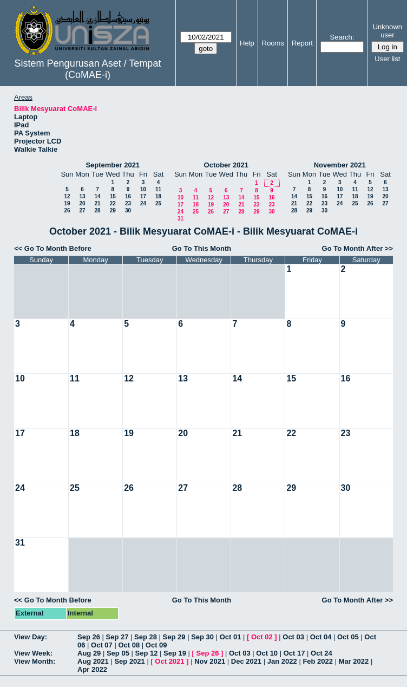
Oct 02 (262, 637)
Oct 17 (294, 653)
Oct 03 (293, 637)
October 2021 (226, 165)
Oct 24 (321, 653)
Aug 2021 (93, 661)
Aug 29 (89, 653)
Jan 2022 (282, 661)
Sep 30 (202, 637)
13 (82, 196)
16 (128, 196)
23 (128, 203)
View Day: (30, 637)
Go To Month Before (57, 248)
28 (97, 210)
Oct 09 (156, 645)
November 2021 (340, 165)
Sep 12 (146, 653)
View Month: (34, 661)
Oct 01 (230, 637)
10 (143, 189)
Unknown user (387, 31)
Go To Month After (352, 248)
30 (128, 210)
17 (143, 196)
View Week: (33, 653)
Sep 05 (118, 653)
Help (247, 43)
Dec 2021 (246, 661)
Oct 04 (321, 637)
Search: (342, 37)
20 (82, 203)
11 (158, 189)
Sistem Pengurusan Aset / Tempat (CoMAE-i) (88, 69)
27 (82, 210)
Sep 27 (117, 637)
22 (113, 203)
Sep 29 (174, 637)
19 (67, 203)
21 (97, 203)
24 (143, 203)
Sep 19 (174, 653)
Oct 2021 (169, 661)
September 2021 (113, 165)
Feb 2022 (318, 661)
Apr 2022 (92, 669)
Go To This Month (202, 248)
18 (158, 196)
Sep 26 (88, 637)
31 (180, 219)
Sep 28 (145, 637)
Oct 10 (267, 653)
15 (113, 196)
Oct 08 (129, 645)
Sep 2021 (129, 661)
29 (113, 210)
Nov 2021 (209, 661)
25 (158, 203)
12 (67, 196)
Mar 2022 (354, 661)
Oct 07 (102, 645)
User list (387, 59)
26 (67, 210)
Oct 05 (348, 637)
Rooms (273, 43)
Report (302, 43)
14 (97, 196)
